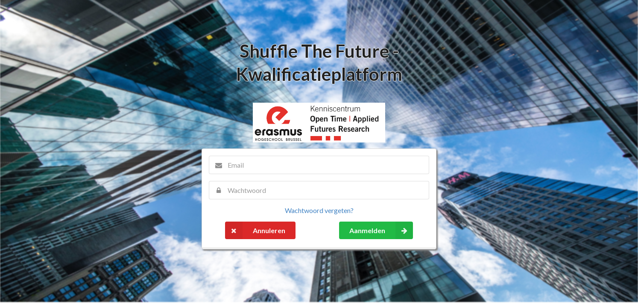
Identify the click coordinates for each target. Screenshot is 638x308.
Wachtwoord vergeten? (319, 210)
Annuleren (255, 230)
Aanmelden (381, 230)
